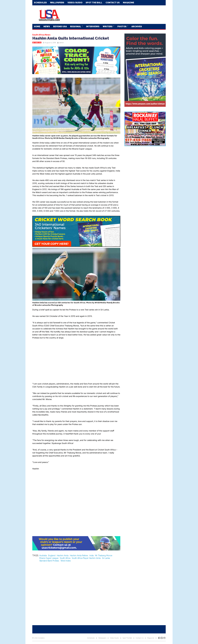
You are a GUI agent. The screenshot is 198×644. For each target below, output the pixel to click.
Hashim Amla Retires (79, 555)
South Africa (65, 558)
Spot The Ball (94, 2)
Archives (136, 26)
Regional (76, 26)
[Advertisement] (116, 14)
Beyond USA (60, 26)
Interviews (92, 26)
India (92, 555)
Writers (108, 26)
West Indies (66, 561)
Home (37, 26)
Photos (122, 26)
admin (61, 43)
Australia (43, 555)
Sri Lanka (106, 558)
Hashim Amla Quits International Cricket (70, 38)
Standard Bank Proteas (49, 561)
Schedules (40, 2)
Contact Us (113, 2)
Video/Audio (75, 2)
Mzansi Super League (48, 558)
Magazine (128, 2)
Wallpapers (57, 2)
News (46, 26)
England (51, 555)
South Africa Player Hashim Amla (86, 558)
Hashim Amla (62, 555)
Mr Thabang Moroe (103, 555)
